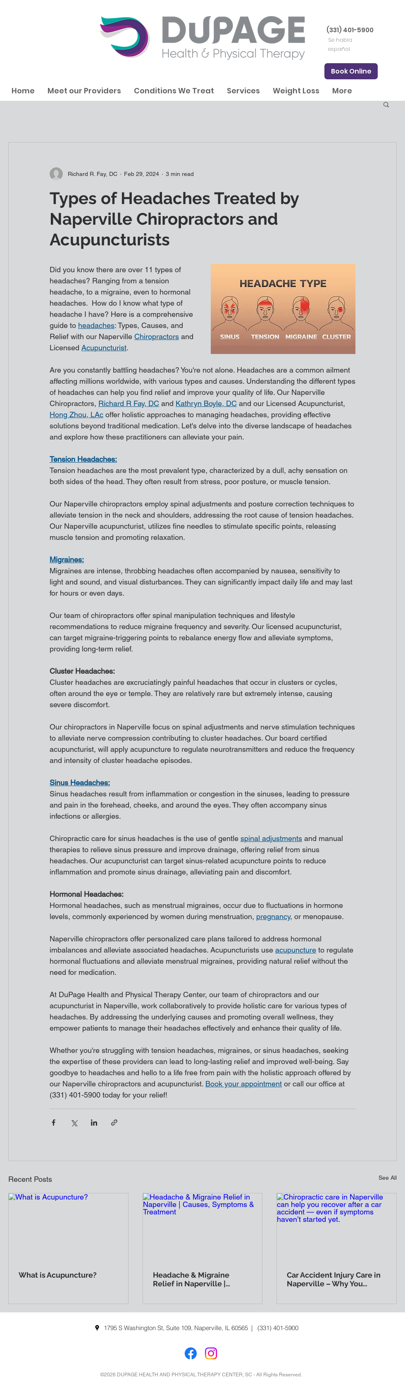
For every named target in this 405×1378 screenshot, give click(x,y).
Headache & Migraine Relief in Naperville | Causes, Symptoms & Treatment (191, 1279)
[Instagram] (211, 1353)
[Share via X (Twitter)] (74, 1122)
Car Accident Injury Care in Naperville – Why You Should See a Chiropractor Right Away (334, 1279)
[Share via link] (114, 1122)
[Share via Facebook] (53, 1122)
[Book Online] (351, 71)
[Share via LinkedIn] (94, 1122)
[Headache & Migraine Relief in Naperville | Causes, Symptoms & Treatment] (202, 1226)
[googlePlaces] (97, 1328)
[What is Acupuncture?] (68, 1226)
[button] (84, 91)
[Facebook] (191, 1353)
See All (388, 1177)
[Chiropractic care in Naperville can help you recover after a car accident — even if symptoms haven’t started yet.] (336, 1226)
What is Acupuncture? (58, 1275)
